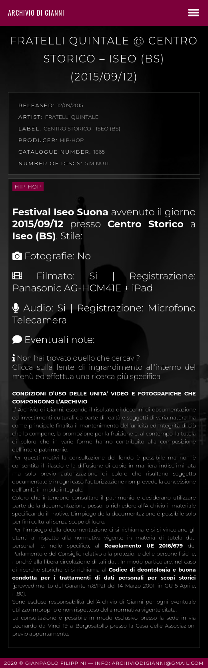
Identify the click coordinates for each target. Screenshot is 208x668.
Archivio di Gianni (36, 13)
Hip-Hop (28, 186)
